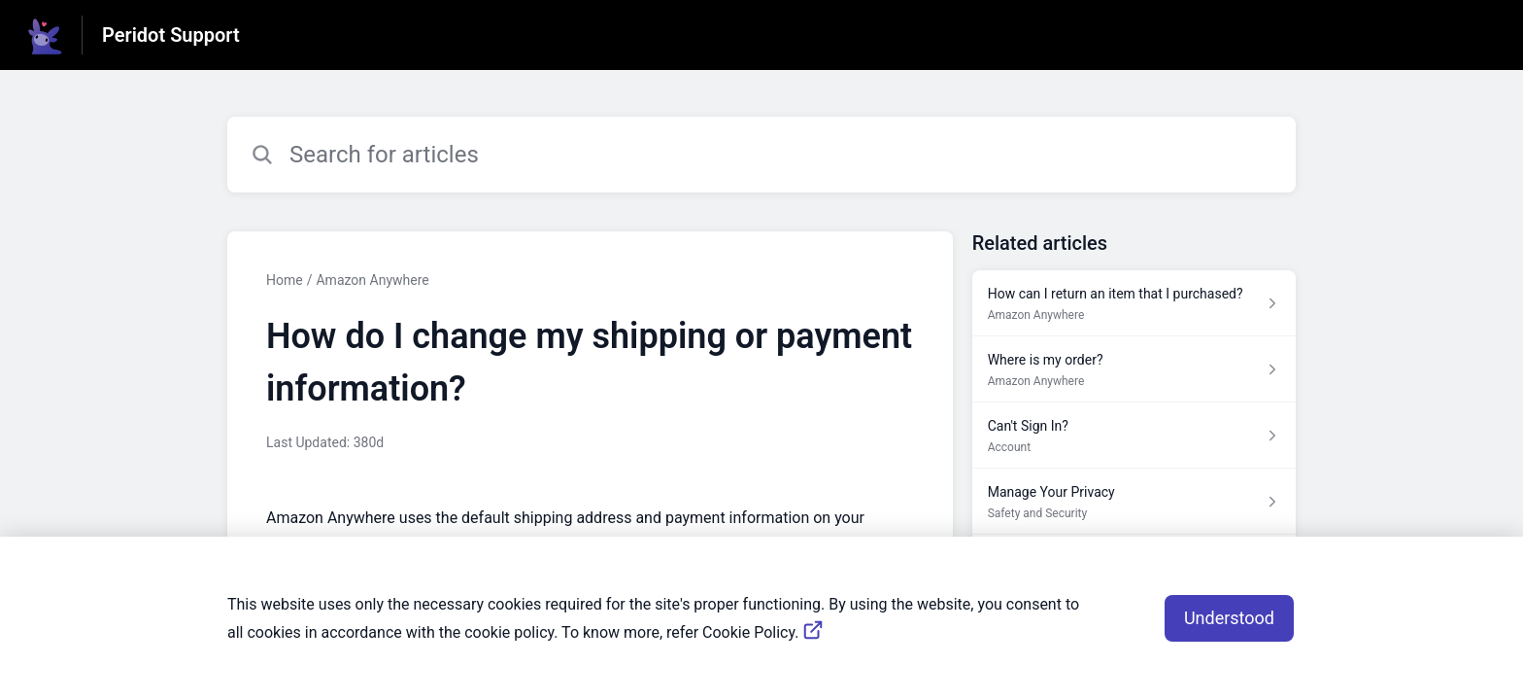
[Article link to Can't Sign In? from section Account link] (1134, 435)
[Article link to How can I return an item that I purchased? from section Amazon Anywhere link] (1134, 303)
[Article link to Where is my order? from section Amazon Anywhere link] (1134, 369)
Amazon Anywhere (372, 280)
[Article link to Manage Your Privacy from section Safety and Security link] (1134, 502)
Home (284, 280)
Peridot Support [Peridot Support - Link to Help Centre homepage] (171, 35)
